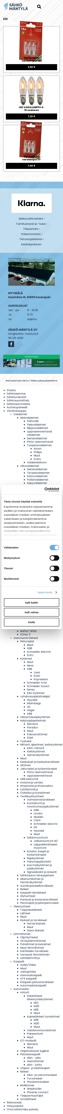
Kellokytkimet (36, 751)
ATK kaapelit (28, 979)
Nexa (30, 665)
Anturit (24, 992)
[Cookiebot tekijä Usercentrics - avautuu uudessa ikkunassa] (45, 490)
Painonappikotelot (39, 862)
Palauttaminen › (31, 234)
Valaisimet (20, 414)
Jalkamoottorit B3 (45, 841)
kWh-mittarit (35, 748)
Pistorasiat (27, 641)
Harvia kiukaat (36, 923)
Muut (37, 455)
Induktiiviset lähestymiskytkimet (40, 997)
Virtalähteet (28, 1099)
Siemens (32, 724)
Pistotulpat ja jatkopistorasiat (39, 903)
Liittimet (25, 765)
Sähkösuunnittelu (18, 400)
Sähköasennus (16, 394)
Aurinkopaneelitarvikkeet (36, 886)
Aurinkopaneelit (17, 407)
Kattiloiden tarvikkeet (34, 951)
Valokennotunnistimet (41, 1030)
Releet (24, 889)
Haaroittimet (35, 1061)
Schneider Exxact (38, 686)
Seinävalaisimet (37, 438)
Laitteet (25, 913)
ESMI (30, 738)
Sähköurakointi (16, 397)
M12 (36, 1003)
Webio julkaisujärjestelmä (44, 380)
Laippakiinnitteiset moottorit (45, 846)
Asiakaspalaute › (31, 244)
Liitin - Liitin (34, 1058)
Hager (31, 710)
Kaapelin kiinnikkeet (33, 893)
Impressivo (41, 679)
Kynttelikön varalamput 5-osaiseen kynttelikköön (31, 158)
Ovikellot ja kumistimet (35, 793)
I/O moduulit (28, 1040)
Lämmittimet (22, 934)
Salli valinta (31, 612)
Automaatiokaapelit (33, 985)
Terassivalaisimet (38, 473)
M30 (36, 1006)
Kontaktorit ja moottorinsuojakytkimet (43, 805)
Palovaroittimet (37, 734)
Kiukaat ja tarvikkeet (33, 920)
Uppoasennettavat (39, 776)
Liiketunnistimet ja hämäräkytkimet (32, 880)
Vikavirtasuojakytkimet (35, 717)
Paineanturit (35, 1034)
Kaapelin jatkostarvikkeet (37, 982)
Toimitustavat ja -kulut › (31, 224)
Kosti (37, 676)
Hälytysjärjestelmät (33, 721)
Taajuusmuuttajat (31, 1096)
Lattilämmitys (29, 789)
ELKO (30, 655)
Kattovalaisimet (37, 476)
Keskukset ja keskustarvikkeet (40, 762)
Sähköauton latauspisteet (37, 875)
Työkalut (26, 741)
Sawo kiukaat (35, 930)
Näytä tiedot (45, 592)
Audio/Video (28, 965)
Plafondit (33, 421)
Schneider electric (39, 652)
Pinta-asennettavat (40, 442)
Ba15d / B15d (28, 631)
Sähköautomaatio (18, 404)
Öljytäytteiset (29, 937)
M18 (36, 1010)
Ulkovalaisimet (29, 466)
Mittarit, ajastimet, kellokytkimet (41, 745)
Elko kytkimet (36, 693)
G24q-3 (25, 634)
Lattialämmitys (30, 958)
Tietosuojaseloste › (31, 239)
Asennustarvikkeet (25, 638)
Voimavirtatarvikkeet (41, 800)
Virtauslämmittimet (33, 941)
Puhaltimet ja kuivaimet (35, 944)
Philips (38, 452)
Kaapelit (18, 961)
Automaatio (21, 989)
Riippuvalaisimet (37, 428)
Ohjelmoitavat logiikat (34, 1051)
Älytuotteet (27, 896)
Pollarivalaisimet (37, 480)
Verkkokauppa (16, 411)
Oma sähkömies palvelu (22, 1109)
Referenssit (14, 1102)
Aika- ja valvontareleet (42, 1075)
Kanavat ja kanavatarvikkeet (39, 899)
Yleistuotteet (21, 906)
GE (29, 707)
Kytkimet (26, 659)
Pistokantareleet (38, 1082)
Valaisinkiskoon (37, 462)
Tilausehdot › (31, 229)
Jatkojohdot (28, 972)
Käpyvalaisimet (37, 483)
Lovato (38, 813)
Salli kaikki (31, 602)
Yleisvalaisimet (36, 425)
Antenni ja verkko (31, 782)
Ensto (37, 459)
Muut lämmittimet (32, 948)
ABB (29, 648)
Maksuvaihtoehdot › (32, 219)
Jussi (37, 672)
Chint (37, 820)
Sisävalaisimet (29, 418)
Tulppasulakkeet (31, 910)
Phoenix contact (38, 1092)
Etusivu (11, 390)
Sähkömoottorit (37, 838)
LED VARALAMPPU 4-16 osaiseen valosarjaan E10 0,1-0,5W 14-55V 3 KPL (31, 109)
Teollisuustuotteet (32, 796)
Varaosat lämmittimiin (35, 955)
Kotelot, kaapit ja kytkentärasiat (38, 853)
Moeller (39, 817)
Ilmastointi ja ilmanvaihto (36, 786)
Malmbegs (34, 703)
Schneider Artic (37, 683)
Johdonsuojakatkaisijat (35, 696)
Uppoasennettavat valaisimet (39, 433)
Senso (31, 689)
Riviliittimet (27, 1085)
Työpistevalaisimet (39, 445)
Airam (37, 449)
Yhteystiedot (15, 1106)
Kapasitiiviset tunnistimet (43, 1016)
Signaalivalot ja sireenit (42, 872)
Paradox (32, 727)
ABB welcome (29, 779)
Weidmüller (34, 1089)
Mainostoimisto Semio (17, 380)
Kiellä (31, 622)
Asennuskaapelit (31, 975)
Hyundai (32, 700)
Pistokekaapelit (30, 1054)
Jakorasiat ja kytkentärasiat (38, 769)
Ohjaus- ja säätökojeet (35, 1068)
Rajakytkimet (35, 858)
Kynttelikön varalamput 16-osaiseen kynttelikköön (31, 59)
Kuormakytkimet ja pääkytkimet (39, 867)
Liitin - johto (34, 1065)
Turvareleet (35, 1078)
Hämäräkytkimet (38, 755)
